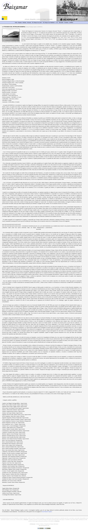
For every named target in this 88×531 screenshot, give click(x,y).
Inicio (16, 22)
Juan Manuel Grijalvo (47, 511)
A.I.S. (57, 22)
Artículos (29, 22)
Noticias (24, 22)
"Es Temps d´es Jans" (37, 22)
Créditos (71, 22)
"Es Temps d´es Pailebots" (49, 22)
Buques (20, 22)
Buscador (61, 22)
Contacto (66, 22)
